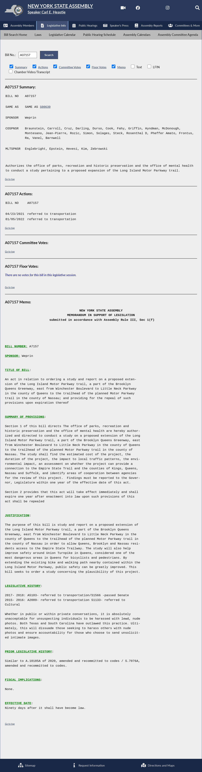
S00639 (45, 129)
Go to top (10, 201)
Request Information (88, 765)
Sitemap (27, 765)
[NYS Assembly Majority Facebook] (19, 31)
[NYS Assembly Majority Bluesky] (65, 31)
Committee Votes (71, 89)
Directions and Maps (157, 765)
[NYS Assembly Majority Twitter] (35, 31)
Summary (21, 89)
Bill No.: (10, 75)
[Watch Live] (4, 31)
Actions (43, 89)
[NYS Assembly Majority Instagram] (50, 31)
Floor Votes (102, 89)
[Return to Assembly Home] (57, 11)
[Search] (80, 31)
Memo (125, 89)
